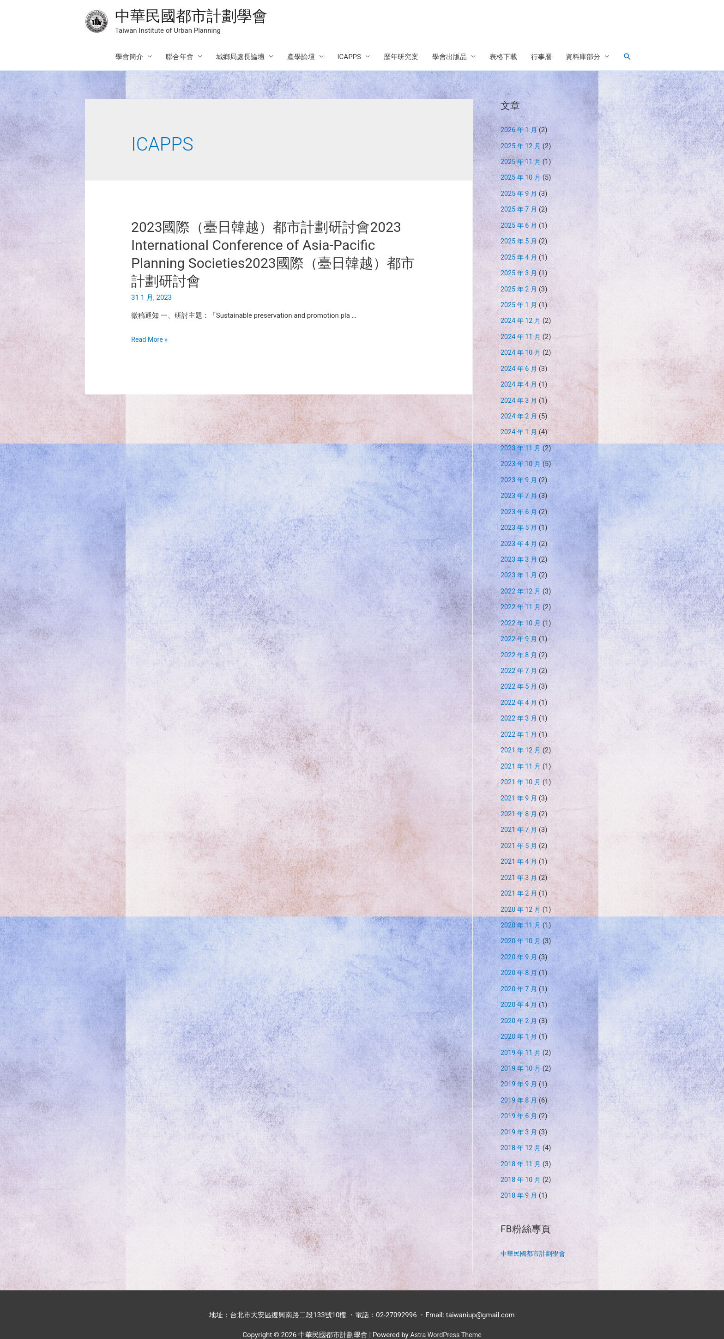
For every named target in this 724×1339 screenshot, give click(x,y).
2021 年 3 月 (520, 863)
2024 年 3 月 (520, 396)
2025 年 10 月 (522, 177)
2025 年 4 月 (520, 255)
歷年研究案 (401, 58)
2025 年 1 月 (520, 302)
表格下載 (503, 58)
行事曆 (541, 58)
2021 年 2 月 (520, 879)
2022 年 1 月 (520, 723)
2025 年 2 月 (520, 287)
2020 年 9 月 (520, 941)
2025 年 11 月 (522, 162)
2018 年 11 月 (522, 1144)
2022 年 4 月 (520, 692)
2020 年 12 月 (522, 895)
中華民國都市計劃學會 (196, 16)
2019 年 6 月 (520, 1097)
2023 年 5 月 (520, 520)
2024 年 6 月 (520, 364)
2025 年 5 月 (520, 240)
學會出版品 (449, 58)
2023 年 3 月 (520, 551)
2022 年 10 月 (522, 614)
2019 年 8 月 (520, 1082)
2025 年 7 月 (520, 209)
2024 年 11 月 (522, 333)
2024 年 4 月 (520, 380)
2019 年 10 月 (522, 1050)
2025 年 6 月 (520, 224)
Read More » (150, 340)
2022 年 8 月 (520, 645)
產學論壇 (301, 58)
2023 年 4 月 (520, 536)
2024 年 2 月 (520, 411)
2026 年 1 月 (520, 131)
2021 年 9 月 (520, 786)
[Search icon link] (627, 57)
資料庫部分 (583, 58)
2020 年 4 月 (520, 988)
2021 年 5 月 (520, 832)
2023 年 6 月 (520, 505)
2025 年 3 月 (520, 271)
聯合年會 (179, 58)
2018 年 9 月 (520, 1175)
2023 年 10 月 (522, 458)
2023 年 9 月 (520, 474)
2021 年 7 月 (520, 816)
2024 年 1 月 (520, 427)
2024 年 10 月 (522, 349)
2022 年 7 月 (520, 661)
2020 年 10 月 (522, 925)
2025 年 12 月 (522, 146)
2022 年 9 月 (520, 629)
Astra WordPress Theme (446, 1313)
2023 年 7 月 (520, 489)
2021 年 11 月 (522, 754)
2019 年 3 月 (520, 1113)
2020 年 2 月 (520, 1004)
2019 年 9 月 (520, 1066)
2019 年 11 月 (522, 1035)
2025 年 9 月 (520, 193)
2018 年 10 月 (522, 1160)
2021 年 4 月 (520, 848)
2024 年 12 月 (522, 318)
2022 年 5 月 (520, 676)
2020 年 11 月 (522, 910)
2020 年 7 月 (520, 973)
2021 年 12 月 (522, 738)
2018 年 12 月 (522, 1128)
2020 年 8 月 (520, 957)
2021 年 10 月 (522, 770)
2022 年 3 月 (520, 707)
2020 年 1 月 (520, 1019)
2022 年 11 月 (522, 598)
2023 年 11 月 (522, 442)
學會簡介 (129, 58)
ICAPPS (349, 58)
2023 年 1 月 (520, 567)
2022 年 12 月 (522, 583)
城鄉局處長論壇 (240, 58)
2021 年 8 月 (520, 801)
